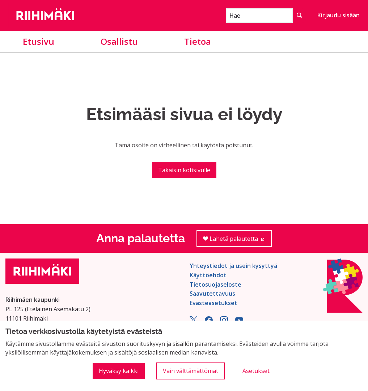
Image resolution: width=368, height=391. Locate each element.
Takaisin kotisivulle (184, 170)
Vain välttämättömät (190, 371)
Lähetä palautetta (237, 241)
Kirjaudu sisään (338, 15)
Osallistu (119, 41)
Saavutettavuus (212, 293)
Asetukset (256, 371)
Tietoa (197, 41)
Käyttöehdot (208, 275)
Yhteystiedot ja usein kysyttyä (233, 266)
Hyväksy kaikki (119, 371)
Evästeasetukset (213, 303)
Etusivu (38, 41)
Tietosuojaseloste (215, 284)
